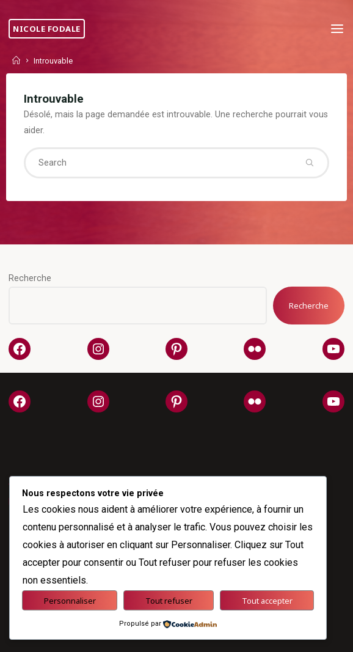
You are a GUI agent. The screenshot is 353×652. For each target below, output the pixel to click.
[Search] (309, 162)
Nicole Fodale (47, 28)
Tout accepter (267, 600)
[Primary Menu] (337, 29)
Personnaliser (70, 600)
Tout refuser (168, 600)
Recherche (30, 278)
